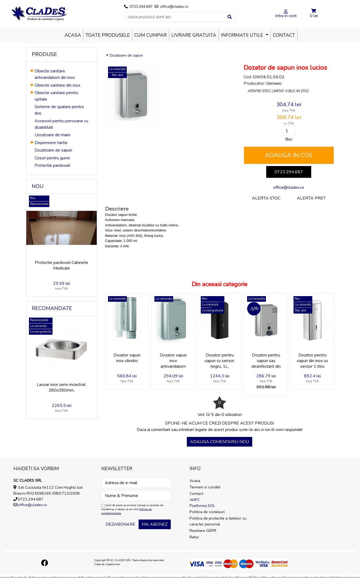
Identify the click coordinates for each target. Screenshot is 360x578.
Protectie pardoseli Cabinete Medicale (61, 265)
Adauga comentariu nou (219, 442)
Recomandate (52, 308)
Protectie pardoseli (52, 165)
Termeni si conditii (205, 487)
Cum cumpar (150, 35)
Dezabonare (120, 524)
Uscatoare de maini (52, 135)
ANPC (195, 499)
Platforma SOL (202, 505)
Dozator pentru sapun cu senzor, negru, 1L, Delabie (220, 363)
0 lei (314, 16)
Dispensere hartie (51, 143)
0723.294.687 (288, 172)
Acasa (73, 35)
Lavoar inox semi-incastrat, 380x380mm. (61, 387)
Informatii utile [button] (242, 35)
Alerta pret (311, 198)
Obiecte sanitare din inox (57, 85)
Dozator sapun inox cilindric (126, 358)
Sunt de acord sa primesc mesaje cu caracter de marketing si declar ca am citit (132, 509)
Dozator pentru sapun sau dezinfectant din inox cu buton (266, 363)
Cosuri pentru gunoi (52, 158)
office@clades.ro (288, 187)
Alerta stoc (266, 198)
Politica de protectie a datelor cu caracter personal (218, 521)
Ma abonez (155, 524)
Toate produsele (108, 35)
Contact (284, 35)
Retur (194, 537)
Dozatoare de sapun (53, 150)
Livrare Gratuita (193, 35)
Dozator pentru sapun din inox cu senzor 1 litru (312, 360)
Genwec (273, 83)
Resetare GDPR (203, 530)
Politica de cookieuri (207, 511)
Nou (38, 186)
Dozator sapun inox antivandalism (173, 360)
